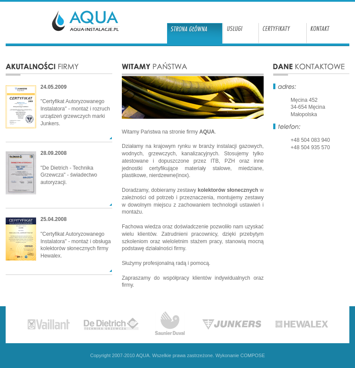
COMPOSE (253, 355)
